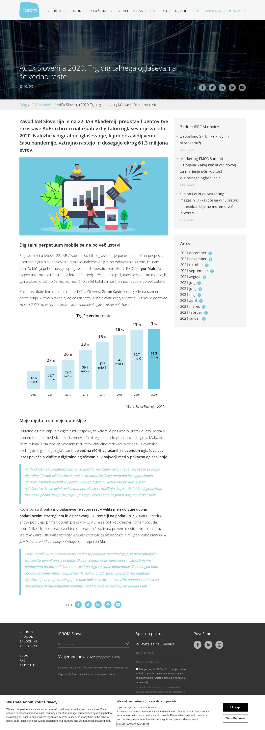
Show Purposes (235, 718)
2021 (196, 252)
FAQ (164, 11)
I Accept (235, 707)
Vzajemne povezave (89, 656)
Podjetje (179, 11)
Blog (152, 11)
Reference (119, 11)
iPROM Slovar (70, 633)
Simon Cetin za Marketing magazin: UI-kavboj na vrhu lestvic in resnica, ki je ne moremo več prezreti (209, 206)
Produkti (76, 11)
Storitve (55, 11)
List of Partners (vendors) (133, 723)
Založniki (97, 11)
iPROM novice (42, 104)
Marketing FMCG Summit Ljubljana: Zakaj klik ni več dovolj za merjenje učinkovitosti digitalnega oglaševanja (208, 171)
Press (138, 11)
